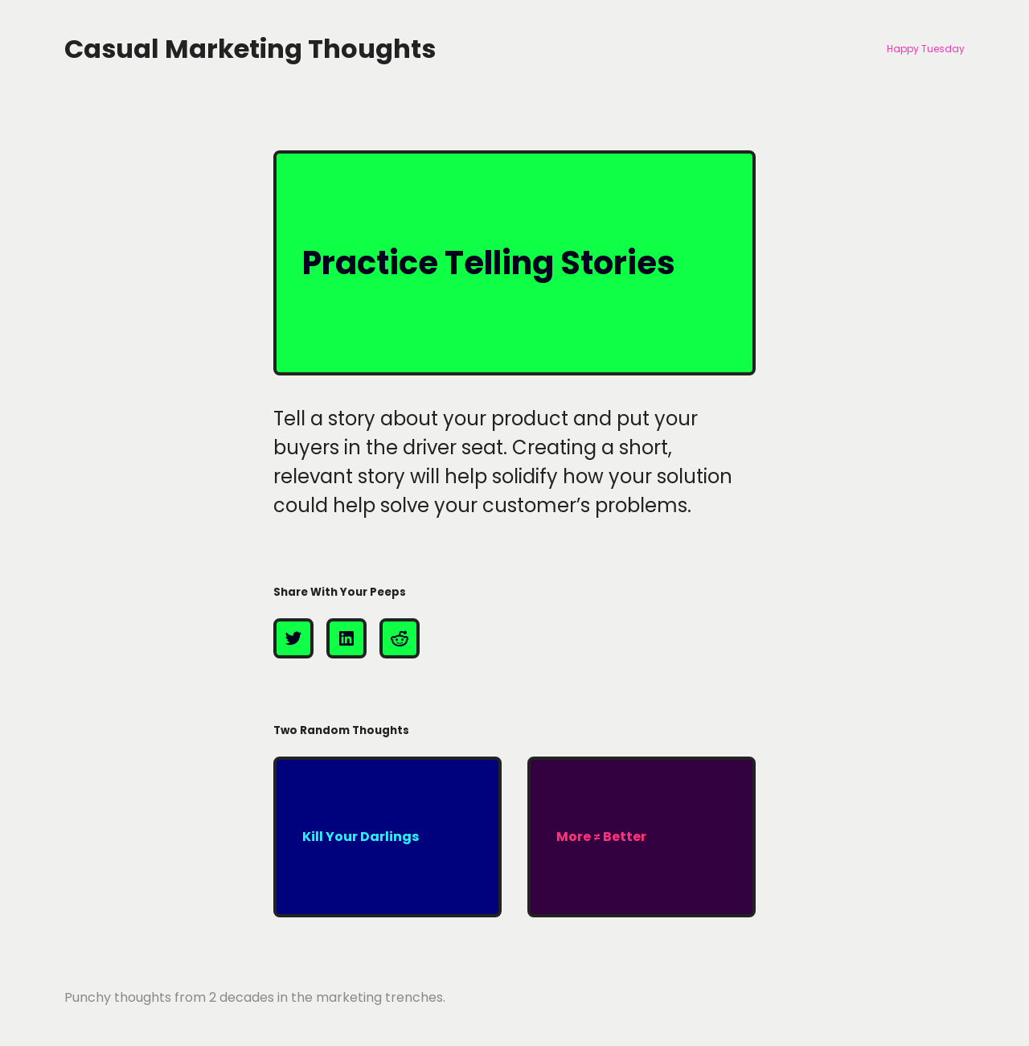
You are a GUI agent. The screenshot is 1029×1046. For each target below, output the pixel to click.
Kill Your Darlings (360, 836)
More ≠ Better (601, 836)
